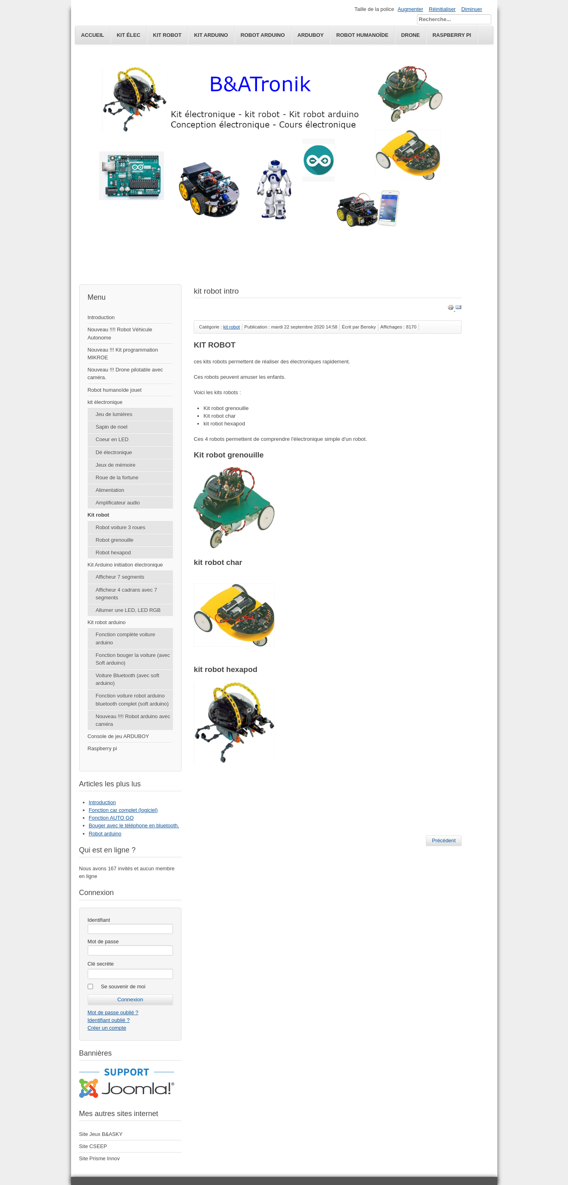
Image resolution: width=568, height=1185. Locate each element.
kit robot (167, 35)
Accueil (92, 35)
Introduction (101, 317)
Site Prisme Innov (99, 1158)
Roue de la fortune (117, 477)
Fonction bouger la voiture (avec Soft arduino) (133, 659)
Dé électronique (114, 452)
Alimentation (110, 490)
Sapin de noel (111, 427)
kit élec (128, 35)
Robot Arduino (263, 35)
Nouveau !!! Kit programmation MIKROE (123, 354)
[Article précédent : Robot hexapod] (444, 840)
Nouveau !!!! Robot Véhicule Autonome (120, 333)
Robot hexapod (113, 553)
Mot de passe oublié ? (113, 1012)
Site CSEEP (93, 1146)
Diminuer (471, 9)
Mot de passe (103, 941)
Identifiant (99, 920)
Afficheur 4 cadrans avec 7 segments (126, 594)
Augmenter (410, 9)
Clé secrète (101, 964)
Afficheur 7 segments (120, 577)
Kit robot (98, 515)
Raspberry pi (102, 748)
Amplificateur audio (118, 503)
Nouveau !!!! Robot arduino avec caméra (133, 720)
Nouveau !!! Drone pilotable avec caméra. (125, 373)
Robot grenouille (115, 540)
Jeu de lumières (114, 414)
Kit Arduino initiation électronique (125, 565)
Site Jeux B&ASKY (101, 1134)
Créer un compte (107, 1028)
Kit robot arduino (107, 622)
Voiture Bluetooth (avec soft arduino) (128, 679)
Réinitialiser (442, 9)
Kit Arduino (211, 35)
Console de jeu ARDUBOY (118, 736)
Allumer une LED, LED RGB (128, 610)
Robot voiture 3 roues (120, 527)
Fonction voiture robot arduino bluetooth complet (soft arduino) (132, 699)
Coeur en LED (112, 439)
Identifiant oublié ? (109, 1020)
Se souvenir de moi (123, 986)
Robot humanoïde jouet (115, 390)
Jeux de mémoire (116, 465)
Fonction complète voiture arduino (125, 638)
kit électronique (105, 402)
